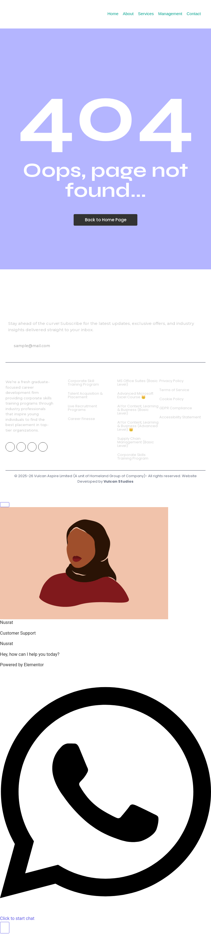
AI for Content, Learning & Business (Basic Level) (138, 409)
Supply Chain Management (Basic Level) (135, 442)
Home (112, 13)
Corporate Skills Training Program (132, 456)
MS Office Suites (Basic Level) (137, 382)
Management (170, 13)
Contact (194, 13)
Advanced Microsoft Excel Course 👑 (135, 395)
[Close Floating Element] (4, 504)
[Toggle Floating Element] (4, 927)
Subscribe (93, 346)
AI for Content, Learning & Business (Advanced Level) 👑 (138, 426)
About (128, 13)
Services (146, 13)
